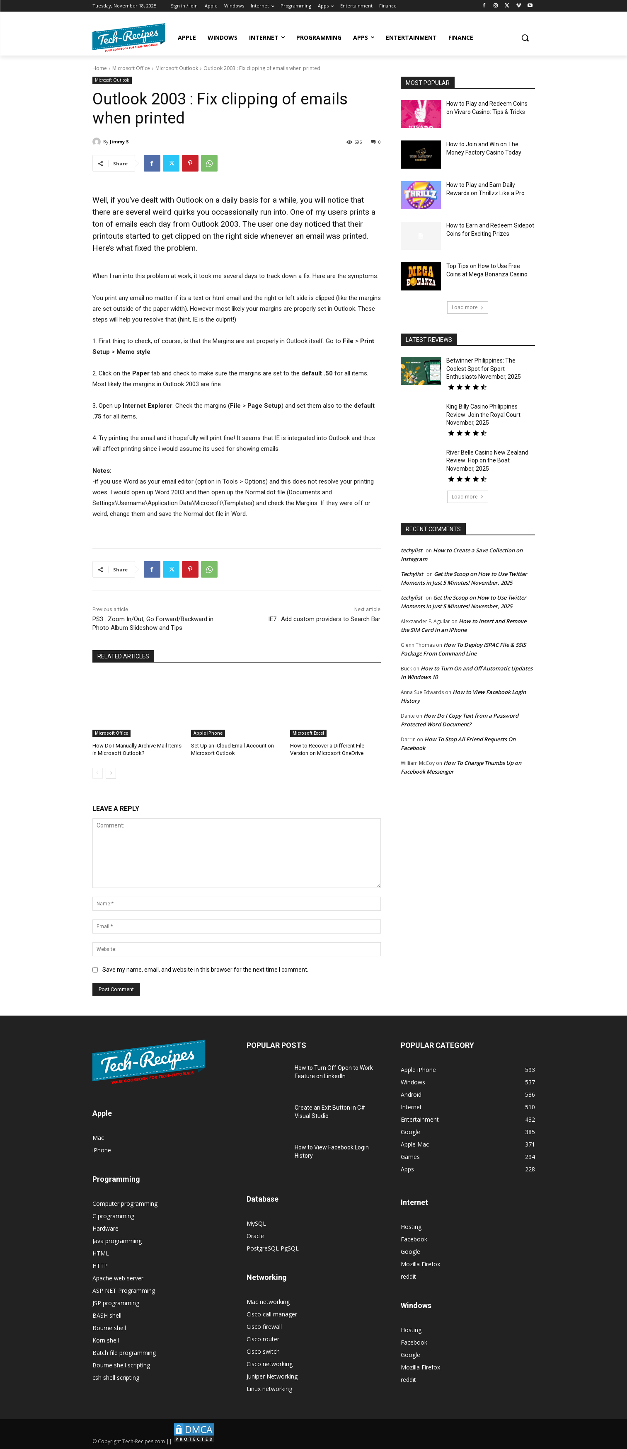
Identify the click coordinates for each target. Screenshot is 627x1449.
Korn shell (105, 1340)
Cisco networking (270, 1364)
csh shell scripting (115, 1377)
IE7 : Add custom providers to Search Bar (324, 619)
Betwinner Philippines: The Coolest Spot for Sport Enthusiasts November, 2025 (483, 368)
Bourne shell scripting (121, 1365)
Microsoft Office (131, 68)
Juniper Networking (272, 1376)
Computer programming (124, 1203)
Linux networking (269, 1389)
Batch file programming (124, 1353)
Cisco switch (263, 1351)
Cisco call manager (272, 1314)
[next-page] (111, 773)
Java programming (117, 1241)
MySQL (256, 1223)
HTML (100, 1253)
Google (410, 1251)
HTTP (100, 1266)
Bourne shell (109, 1328)
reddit (408, 1276)
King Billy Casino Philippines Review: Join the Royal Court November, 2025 (483, 414)
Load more (468, 307)
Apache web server (117, 1278)
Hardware (105, 1228)
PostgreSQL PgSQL (273, 1248)
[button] (525, 38)
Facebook (414, 1239)
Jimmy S (119, 141)
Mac (98, 1138)
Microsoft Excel (308, 733)
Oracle (255, 1236)
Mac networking (268, 1302)
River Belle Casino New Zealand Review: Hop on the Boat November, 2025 (487, 460)
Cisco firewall (264, 1326)
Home (99, 68)
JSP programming (115, 1303)
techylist (411, 550)
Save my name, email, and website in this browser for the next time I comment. (205, 969)
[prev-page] (97, 773)
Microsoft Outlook (176, 68)
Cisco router (263, 1339)
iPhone (101, 1150)
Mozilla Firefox (420, 1264)
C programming (113, 1216)
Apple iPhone (208, 733)
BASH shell (106, 1315)
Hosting (411, 1227)
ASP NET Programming (123, 1290)
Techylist (412, 574)
